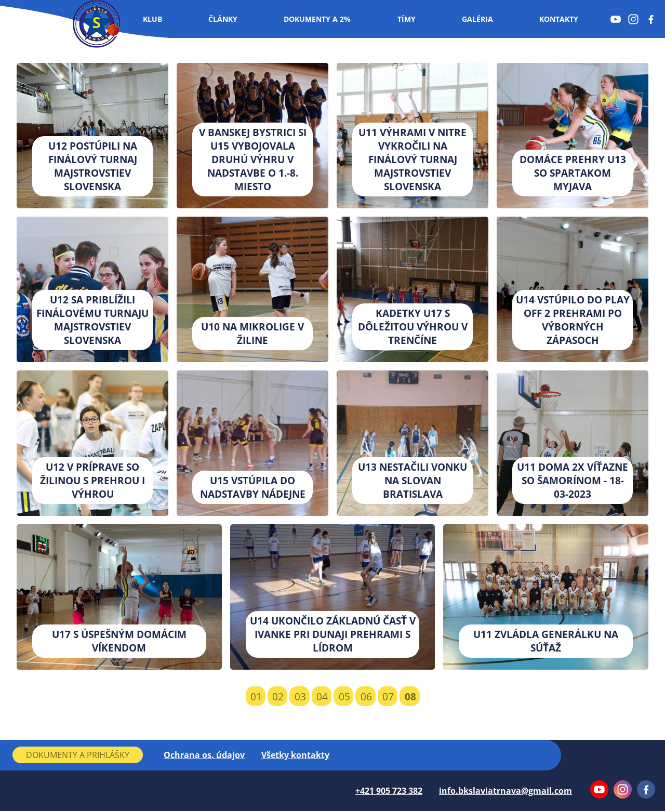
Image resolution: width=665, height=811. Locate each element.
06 (366, 696)
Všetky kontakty (295, 755)
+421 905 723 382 (388, 790)
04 (322, 696)
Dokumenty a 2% (317, 19)
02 (278, 696)
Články (222, 19)
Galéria (477, 19)
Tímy (406, 19)
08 (410, 696)
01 (256, 696)
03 (300, 696)
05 (344, 696)
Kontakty (558, 19)
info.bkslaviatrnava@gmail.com (505, 790)
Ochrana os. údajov (204, 755)
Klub (152, 19)
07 (388, 696)
